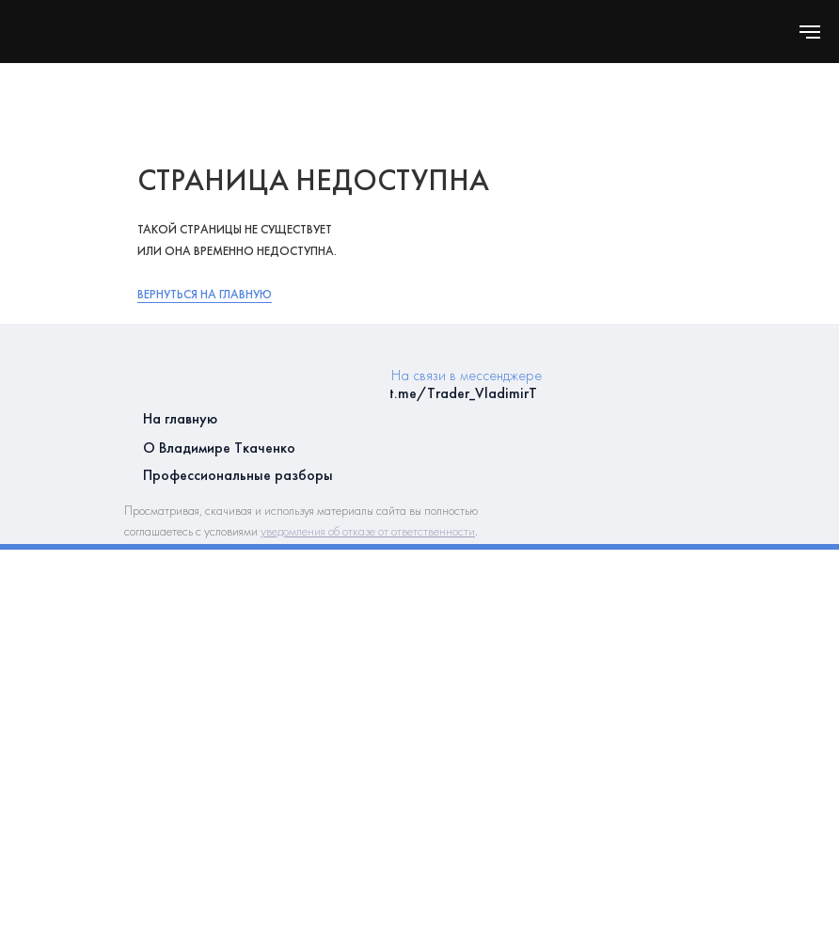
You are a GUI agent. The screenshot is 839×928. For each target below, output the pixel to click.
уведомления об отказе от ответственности (368, 530)
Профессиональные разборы (238, 475)
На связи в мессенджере (466, 375)
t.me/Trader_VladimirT (463, 393)
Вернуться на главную (204, 294)
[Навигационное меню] (809, 32)
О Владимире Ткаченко (219, 447)
